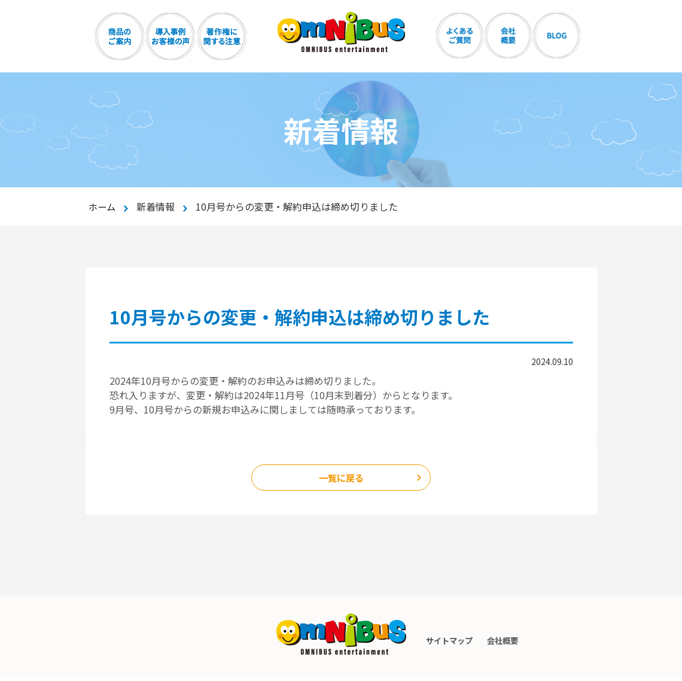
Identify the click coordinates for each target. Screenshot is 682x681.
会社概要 (503, 643)
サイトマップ (443, 643)
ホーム (103, 206)
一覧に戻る (341, 479)
